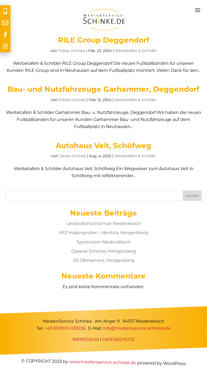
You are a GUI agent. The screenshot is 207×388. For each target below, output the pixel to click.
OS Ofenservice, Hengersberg (103, 260)
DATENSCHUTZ (119, 339)
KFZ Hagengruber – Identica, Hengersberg (103, 232)
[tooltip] (5, 11)
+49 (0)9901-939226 (65, 328)
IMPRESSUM (86, 339)
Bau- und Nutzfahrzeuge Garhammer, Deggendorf (103, 89)
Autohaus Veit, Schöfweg (103, 145)
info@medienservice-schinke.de (136, 328)
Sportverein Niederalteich (104, 242)
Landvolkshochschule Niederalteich (103, 223)
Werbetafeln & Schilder (136, 50)
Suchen (192, 195)
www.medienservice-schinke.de (102, 362)
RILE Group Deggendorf (103, 40)
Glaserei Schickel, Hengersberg (103, 251)
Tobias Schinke (71, 50)
